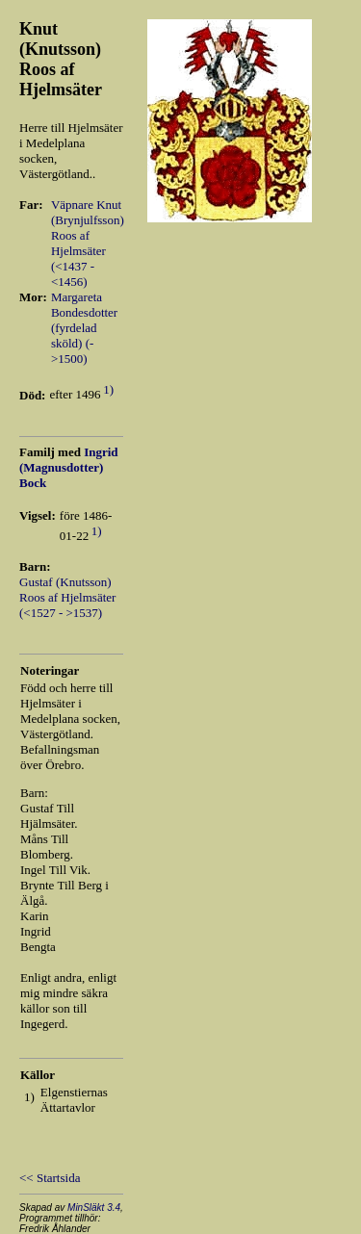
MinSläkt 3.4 (93, 1207)
